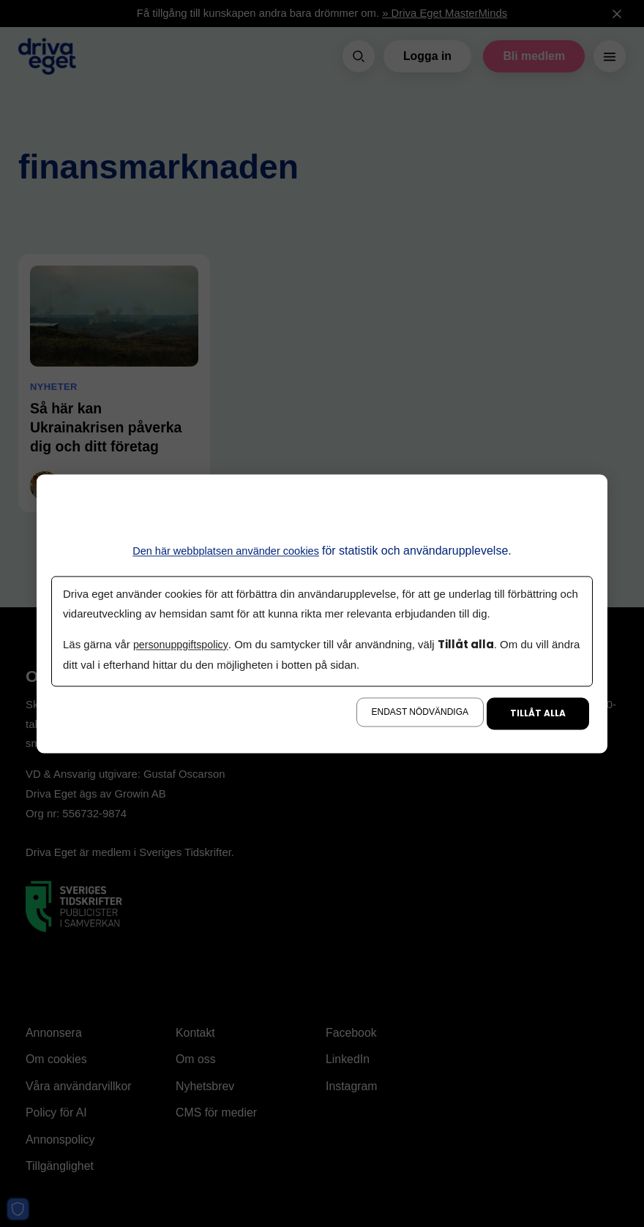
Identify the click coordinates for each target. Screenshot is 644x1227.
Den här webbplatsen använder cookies (226, 550)
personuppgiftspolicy (183, 645)
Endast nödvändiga (420, 712)
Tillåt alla (538, 713)
